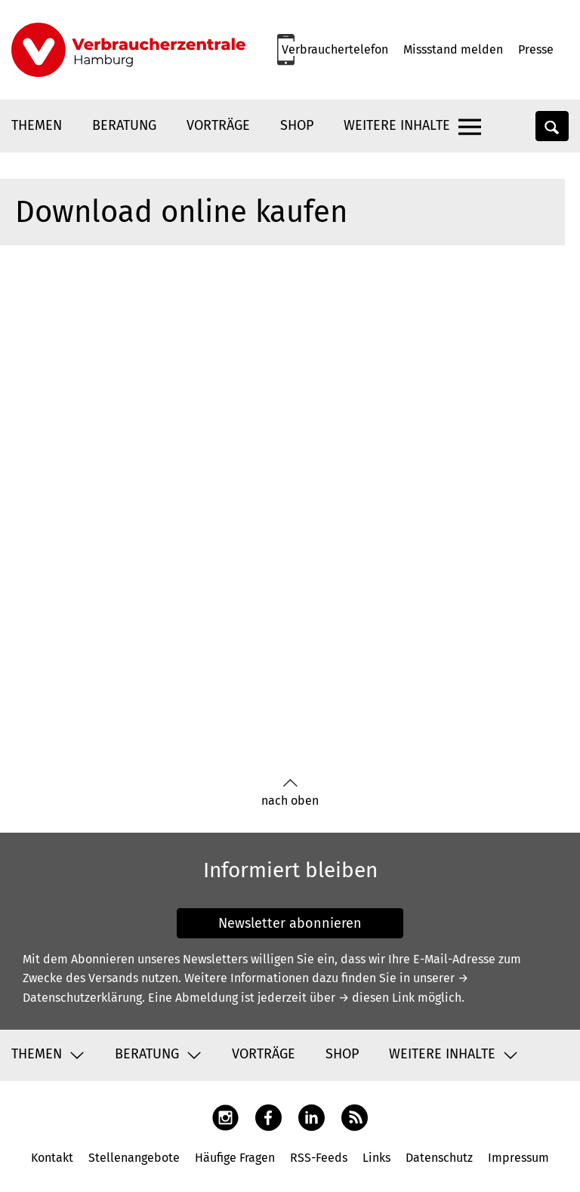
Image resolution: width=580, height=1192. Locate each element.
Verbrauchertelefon (335, 49)
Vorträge (218, 125)
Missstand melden (453, 49)
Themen (36, 125)
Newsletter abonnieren (290, 923)
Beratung (124, 125)
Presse (536, 49)
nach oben (290, 793)
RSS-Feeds (318, 1157)
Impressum (518, 1157)
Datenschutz (439, 1157)
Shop (296, 125)
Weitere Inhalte (397, 125)
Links (376, 1157)
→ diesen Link (376, 997)
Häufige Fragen (235, 1157)
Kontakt (52, 1157)
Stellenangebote (134, 1157)
